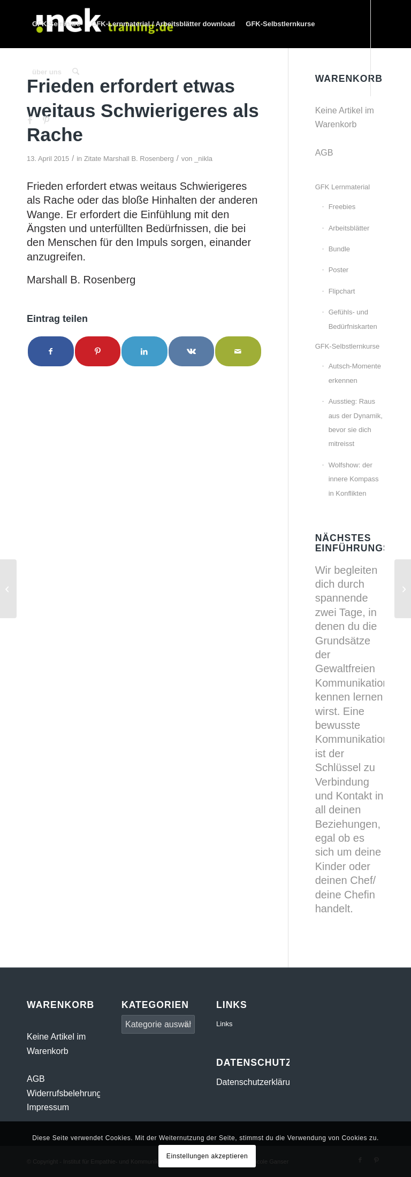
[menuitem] (56, 24)
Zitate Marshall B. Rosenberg (129, 159)
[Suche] (76, 72)
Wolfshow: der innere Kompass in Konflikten (354, 479)
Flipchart (342, 291)
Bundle (339, 249)
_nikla (203, 159)
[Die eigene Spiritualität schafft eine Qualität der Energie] (402, 588)
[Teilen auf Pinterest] (98, 351)
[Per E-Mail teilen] (238, 351)
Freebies (342, 207)
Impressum (48, 1107)
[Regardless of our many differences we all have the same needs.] (8, 588)
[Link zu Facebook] (30, 120)
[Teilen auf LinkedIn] (144, 351)
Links (224, 1024)
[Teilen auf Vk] (192, 351)
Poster (339, 270)
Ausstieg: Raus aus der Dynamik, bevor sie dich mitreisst (356, 422)
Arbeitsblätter (349, 228)
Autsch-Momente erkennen (355, 373)
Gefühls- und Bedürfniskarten (353, 319)
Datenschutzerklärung (258, 1082)
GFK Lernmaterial (342, 187)
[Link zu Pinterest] (46, 120)
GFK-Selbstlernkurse (347, 346)
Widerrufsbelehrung (64, 1093)
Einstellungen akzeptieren (207, 1156)
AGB (324, 152)
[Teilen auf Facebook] (51, 351)
